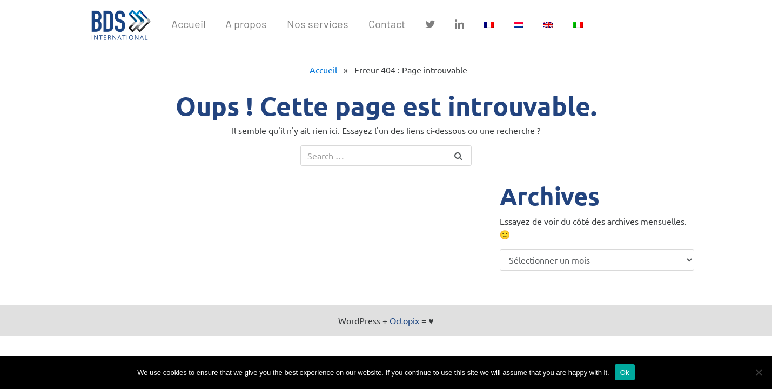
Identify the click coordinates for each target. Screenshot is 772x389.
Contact (386, 23)
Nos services (317, 23)
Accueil (188, 23)
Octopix (404, 320)
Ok (624, 372)
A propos (246, 23)
